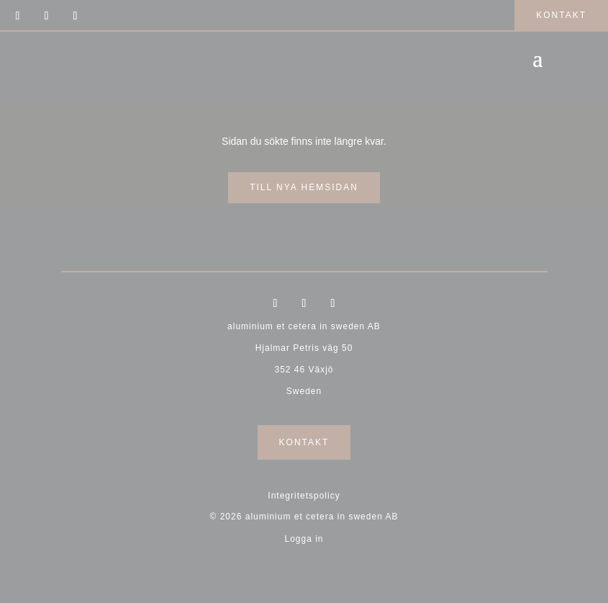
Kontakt (304, 442)
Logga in (303, 539)
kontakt (561, 15)
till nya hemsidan (304, 187)
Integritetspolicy (304, 496)
